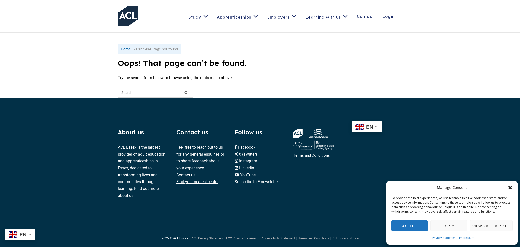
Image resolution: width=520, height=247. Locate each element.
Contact (365, 16)
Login (388, 16)
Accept (409, 225)
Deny (449, 225)
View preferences (491, 225)
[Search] (186, 93)
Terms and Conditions (311, 155)
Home (125, 49)
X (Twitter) (248, 154)
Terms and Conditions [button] (313, 238)
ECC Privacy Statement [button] (242, 238)
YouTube (248, 174)
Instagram (248, 160)
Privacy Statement (444, 238)
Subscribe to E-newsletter (257, 181)
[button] (510, 187)
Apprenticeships (238, 16)
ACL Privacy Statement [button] (208, 238)
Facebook (246, 147)
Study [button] (198, 16)
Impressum (466, 238)
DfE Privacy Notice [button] (345, 238)
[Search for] (155, 93)
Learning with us (327, 16)
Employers (282, 16)
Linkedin (246, 167)
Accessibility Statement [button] (278, 238)
